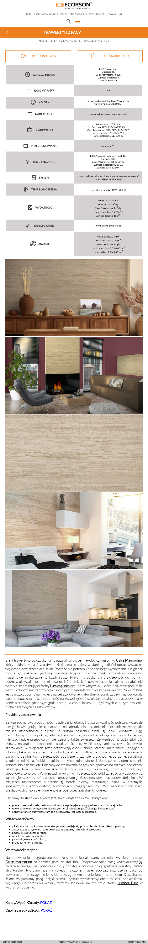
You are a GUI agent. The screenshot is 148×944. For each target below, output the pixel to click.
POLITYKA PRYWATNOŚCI (69, 942)
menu (77, 21)
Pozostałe (115, 13)
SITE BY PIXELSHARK (136, 942)
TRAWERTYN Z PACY (96, 40)
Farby (70, 13)
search (68, 21)
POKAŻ (46, 902)
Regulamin (87, 942)
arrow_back (8, 32)
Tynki (60, 13)
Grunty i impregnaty (91, 13)
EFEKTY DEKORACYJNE (40, 13)
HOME (43, 40)
